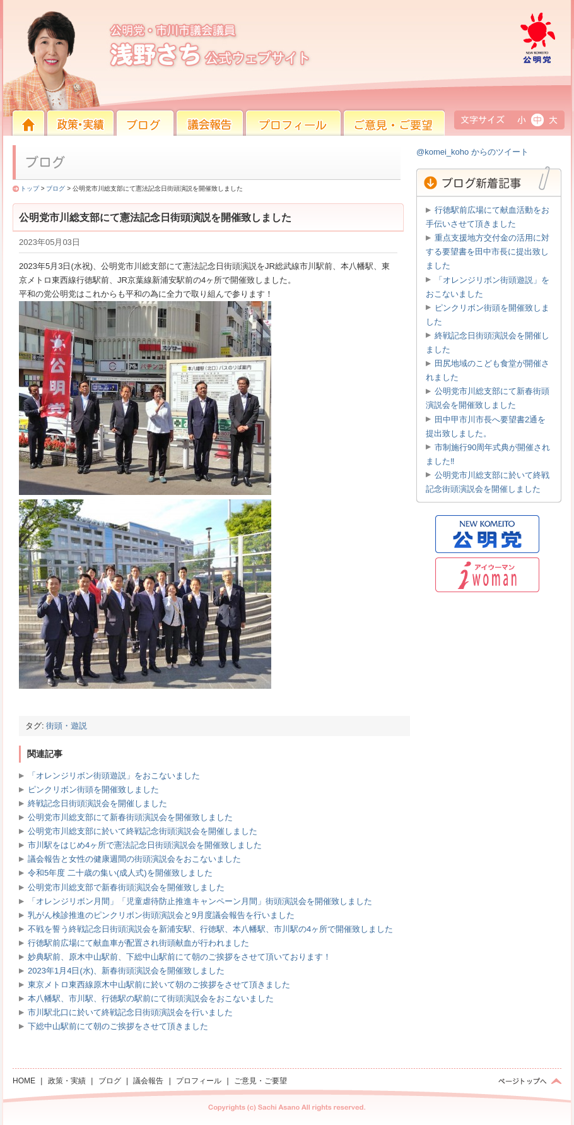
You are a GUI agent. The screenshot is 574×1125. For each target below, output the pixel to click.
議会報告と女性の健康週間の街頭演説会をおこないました (134, 859)
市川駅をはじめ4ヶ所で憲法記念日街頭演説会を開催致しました (145, 845)
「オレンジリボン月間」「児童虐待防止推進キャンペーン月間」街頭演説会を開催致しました (200, 901)
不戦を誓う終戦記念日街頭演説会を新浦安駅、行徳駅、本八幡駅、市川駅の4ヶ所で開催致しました (210, 929)
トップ (29, 188)
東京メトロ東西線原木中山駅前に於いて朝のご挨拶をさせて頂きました (159, 984)
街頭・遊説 (66, 725)
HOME (9, 112)
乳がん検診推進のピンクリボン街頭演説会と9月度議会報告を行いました (161, 915)
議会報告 (186, 144)
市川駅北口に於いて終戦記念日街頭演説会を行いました (130, 1012)
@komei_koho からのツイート (472, 152)
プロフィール (262, 144)
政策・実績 (60, 144)
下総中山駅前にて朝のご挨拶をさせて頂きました (118, 1026)
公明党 (514, 112)
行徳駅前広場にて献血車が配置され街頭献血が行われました (138, 943)
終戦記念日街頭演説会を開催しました (97, 803)
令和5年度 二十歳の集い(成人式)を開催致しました (120, 873)
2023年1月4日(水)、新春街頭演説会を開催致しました (126, 970)
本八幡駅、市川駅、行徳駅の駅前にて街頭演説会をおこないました (151, 998)
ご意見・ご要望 (363, 144)
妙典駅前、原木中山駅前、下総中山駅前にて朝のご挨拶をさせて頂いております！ (179, 956)
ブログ (55, 188)
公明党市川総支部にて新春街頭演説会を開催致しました (130, 817)
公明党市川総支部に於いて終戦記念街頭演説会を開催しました (142, 831)
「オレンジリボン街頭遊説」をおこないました (114, 775)
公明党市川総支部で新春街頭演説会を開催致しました (126, 887)
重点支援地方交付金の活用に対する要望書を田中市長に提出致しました (487, 251)
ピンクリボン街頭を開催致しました (93, 789)
